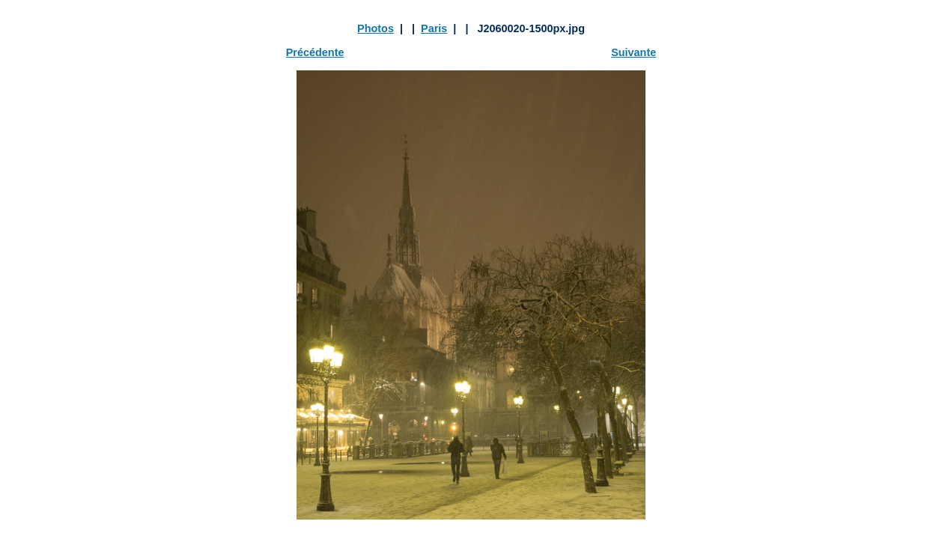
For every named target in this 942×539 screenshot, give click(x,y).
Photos (375, 28)
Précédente (315, 52)
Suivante (633, 52)
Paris (434, 28)
